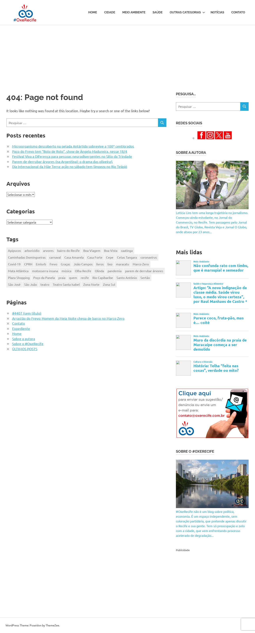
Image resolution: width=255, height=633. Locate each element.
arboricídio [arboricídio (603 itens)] (32, 250)
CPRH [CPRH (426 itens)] (28, 264)
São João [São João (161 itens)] (30, 284)
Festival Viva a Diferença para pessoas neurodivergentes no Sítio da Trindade (72, 156)
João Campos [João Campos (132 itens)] (83, 264)
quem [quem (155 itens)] (73, 278)
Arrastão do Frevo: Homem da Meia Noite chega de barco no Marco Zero (68, 318)
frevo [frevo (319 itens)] (53, 264)
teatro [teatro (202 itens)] (44, 284)
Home (92, 12)
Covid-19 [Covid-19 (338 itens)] (14, 264)
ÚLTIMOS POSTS (24, 349)
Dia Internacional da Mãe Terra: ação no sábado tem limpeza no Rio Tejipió (69, 166)
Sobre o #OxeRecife (27, 344)
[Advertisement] (127, 55)
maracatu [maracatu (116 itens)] (122, 264)
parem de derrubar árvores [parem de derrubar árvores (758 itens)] (144, 271)
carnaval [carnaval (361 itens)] (55, 257)
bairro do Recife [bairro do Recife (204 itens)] (68, 250)
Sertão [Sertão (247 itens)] (145, 278)
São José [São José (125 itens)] (14, 284)
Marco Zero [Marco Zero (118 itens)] (141, 264)
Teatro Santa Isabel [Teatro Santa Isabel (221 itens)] (66, 284)
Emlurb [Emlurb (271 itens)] (41, 264)
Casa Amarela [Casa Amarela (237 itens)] (74, 257)
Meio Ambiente (133, 12)
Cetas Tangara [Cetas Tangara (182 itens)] (127, 257)
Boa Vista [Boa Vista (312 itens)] (110, 250)
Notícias (217, 12)
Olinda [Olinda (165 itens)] (99, 271)
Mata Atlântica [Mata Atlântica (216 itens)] (18, 271)
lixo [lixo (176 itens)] (109, 264)
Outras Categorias (187, 12)
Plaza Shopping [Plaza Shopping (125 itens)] (19, 278)
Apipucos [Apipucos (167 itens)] (14, 250)
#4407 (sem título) (26, 313)
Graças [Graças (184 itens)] (65, 264)
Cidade (109, 12)
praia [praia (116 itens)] (61, 278)
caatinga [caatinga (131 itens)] (127, 250)
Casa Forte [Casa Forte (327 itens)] (94, 257)
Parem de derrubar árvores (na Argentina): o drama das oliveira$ (62, 161)
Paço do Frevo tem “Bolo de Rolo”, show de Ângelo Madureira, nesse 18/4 (69, 151)
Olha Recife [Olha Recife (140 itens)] (83, 271)
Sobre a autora (23, 339)
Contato (238, 12)
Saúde (158, 12)
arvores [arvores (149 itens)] (48, 250)
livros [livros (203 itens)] (100, 264)
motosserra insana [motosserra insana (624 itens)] (45, 271)
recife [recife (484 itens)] (85, 278)
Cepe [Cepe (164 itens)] (109, 257)
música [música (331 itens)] (66, 271)
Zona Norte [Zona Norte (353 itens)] (91, 284)
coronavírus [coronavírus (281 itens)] (148, 257)
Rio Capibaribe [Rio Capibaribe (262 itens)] (102, 278)
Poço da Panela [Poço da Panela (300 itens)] (44, 278)
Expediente (21, 328)
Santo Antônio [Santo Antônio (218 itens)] (127, 278)
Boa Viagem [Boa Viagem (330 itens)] (91, 250)
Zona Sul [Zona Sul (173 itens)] (109, 284)
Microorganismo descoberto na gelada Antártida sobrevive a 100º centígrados (73, 146)
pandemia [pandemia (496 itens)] (115, 271)
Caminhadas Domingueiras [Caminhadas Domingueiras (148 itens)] (27, 257)
